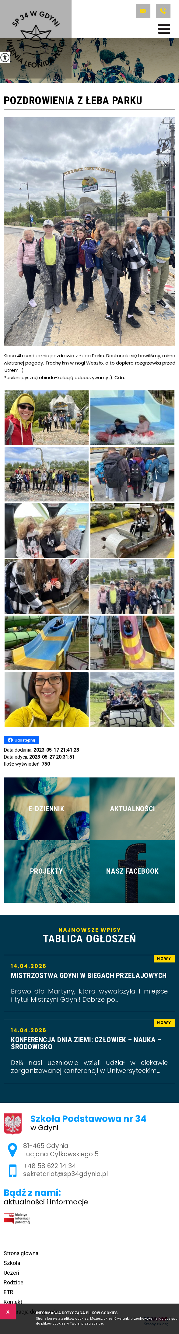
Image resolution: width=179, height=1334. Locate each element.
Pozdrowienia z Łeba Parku (73, 101)
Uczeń (11, 1272)
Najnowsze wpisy (89, 935)
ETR (8, 1292)
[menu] (164, 29)
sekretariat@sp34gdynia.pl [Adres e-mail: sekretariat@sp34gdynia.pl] (65, 1173)
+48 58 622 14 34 (163, 11)
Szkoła (12, 1263)
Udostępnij (21, 740)
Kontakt (13, 1302)
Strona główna (21, 1253)
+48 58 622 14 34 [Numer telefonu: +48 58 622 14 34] (49, 1165)
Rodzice (13, 1282)
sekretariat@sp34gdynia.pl (143, 11)
